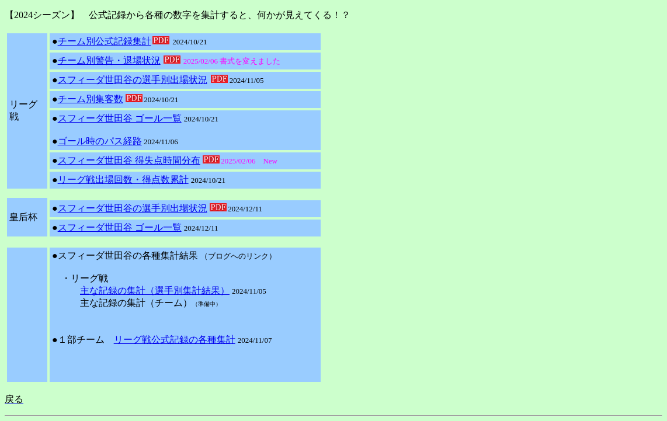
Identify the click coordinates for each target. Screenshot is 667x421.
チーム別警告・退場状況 (109, 60)
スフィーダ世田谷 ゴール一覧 (120, 118)
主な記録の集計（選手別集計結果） (155, 290)
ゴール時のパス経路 (100, 141)
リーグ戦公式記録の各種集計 (174, 340)
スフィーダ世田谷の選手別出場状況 (132, 80)
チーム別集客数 (90, 99)
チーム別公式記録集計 (104, 41)
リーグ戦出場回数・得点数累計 (123, 180)
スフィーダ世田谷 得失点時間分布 (129, 160)
